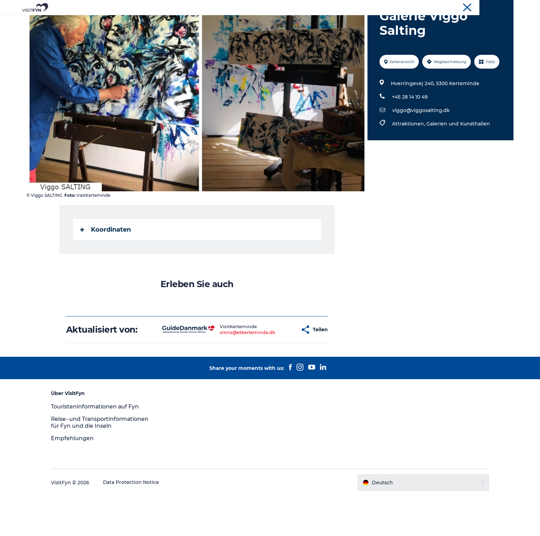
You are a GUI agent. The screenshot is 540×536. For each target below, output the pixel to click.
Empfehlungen (77, 478)
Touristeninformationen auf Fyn (101, 439)
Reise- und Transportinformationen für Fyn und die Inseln (101, 458)
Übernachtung (340, 22)
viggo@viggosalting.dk (420, 143)
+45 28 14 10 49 (409, 130)
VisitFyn (505, 6)
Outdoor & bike (240, 22)
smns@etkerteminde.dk (229, 365)
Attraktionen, (409, 156)
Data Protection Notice (137, 522)
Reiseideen (195, 22)
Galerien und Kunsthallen (458, 156)
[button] (277, 362)
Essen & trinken (290, 22)
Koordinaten (106, 262)
